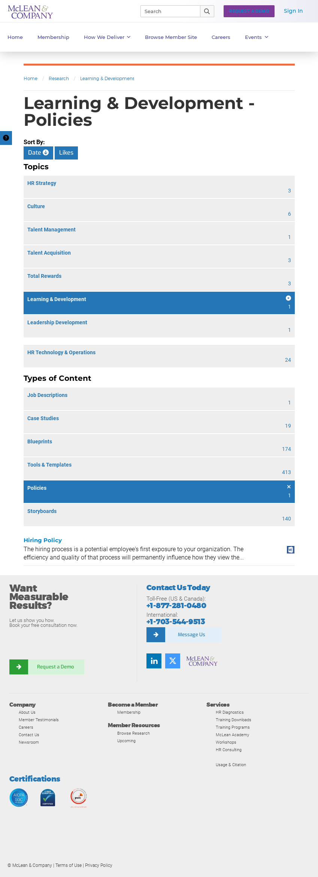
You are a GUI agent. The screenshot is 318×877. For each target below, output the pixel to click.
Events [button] (256, 37)
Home (15, 37)
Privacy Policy (98, 865)
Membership (53, 37)
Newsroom (29, 742)
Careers (26, 727)
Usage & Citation (231, 764)
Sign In (293, 10)
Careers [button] (221, 37)
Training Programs (233, 727)
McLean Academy (232, 734)
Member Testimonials (39, 719)
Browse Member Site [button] (171, 37)
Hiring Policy (43, 540)
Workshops (226, 742)
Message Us (191, 634)
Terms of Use (68, 865)
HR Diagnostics (230, 712)
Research (59, 78)
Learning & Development (107, 78)
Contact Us (29, 734)
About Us (27, 712)
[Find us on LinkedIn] (153, 660)
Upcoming (126, 740)
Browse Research (133, 733)
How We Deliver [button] (107, 37)
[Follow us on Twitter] (172, 660)
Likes (66, 153)
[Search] (167, 11)
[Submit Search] (207, 11)
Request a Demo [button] (249, 11)
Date (38, 153)
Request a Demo (56, 667)
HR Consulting (229, 749)
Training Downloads (233, 719)
